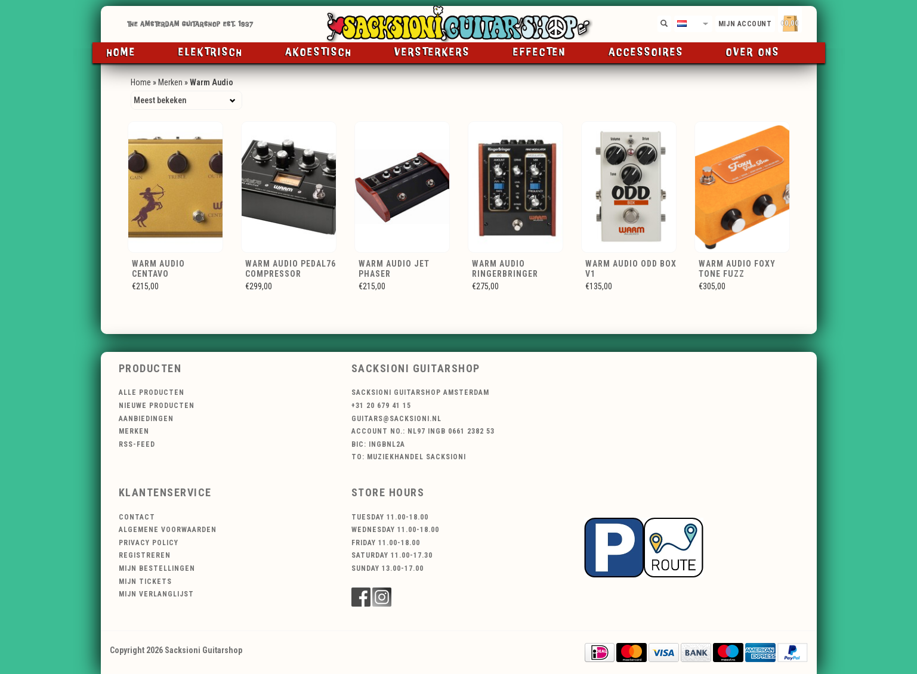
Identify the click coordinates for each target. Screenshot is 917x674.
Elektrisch (210, 52)
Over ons (753, 52)
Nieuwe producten (156, 405)
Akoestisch (318, 52)
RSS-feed (137, 444)
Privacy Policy (148, 543)
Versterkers (432, 52)
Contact (137, 517)
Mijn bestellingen (157, 568)
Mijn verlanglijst (156, 594)
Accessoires (646, 52)
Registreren (145, 555)
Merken (170, 82)
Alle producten (151, 392)
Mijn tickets (145, 581)
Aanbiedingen (146, 419)
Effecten (539, 52)
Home (121, 52)
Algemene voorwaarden (168, 529)
